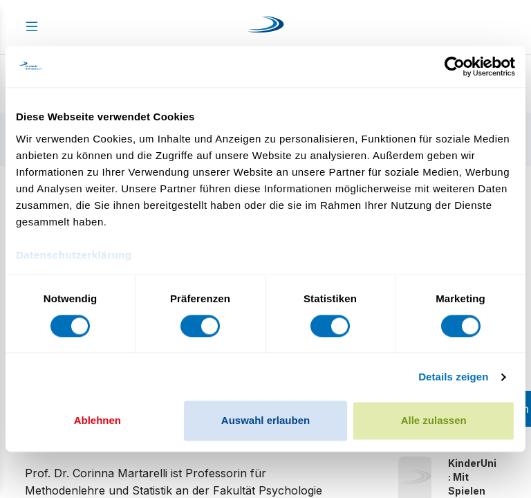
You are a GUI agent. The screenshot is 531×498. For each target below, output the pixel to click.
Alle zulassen (434, 421)
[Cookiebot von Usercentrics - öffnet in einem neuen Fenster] (454, 66)
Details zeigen (453, 376)
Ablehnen (97, 421)
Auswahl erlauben (265, 421)
